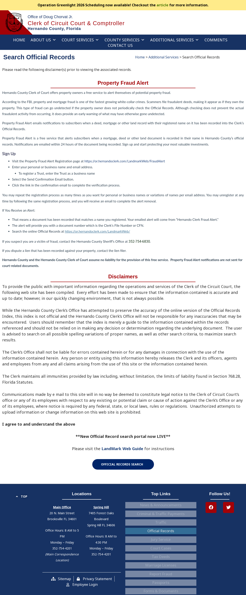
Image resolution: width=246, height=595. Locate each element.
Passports (161, 555)
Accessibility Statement (161, 566)
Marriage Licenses (161, 543)
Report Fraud (160, 549)
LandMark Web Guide (122, 448)
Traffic (160, 515)
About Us (43, 39)
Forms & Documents (160, 560)
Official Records (160, 521)
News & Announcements (161, 503)
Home (19, 39)
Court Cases (161, 532)
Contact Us (120, 45)
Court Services (80, 39)
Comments (215, 39)
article (162, 5)
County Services (125, 39)
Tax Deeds (160, 538)
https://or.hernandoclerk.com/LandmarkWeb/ (97, 231)
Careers (160, 572)
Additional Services (174, 39)
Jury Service (160, 526)
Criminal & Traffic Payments (161, 509)
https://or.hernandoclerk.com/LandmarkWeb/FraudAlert (124, 161)
